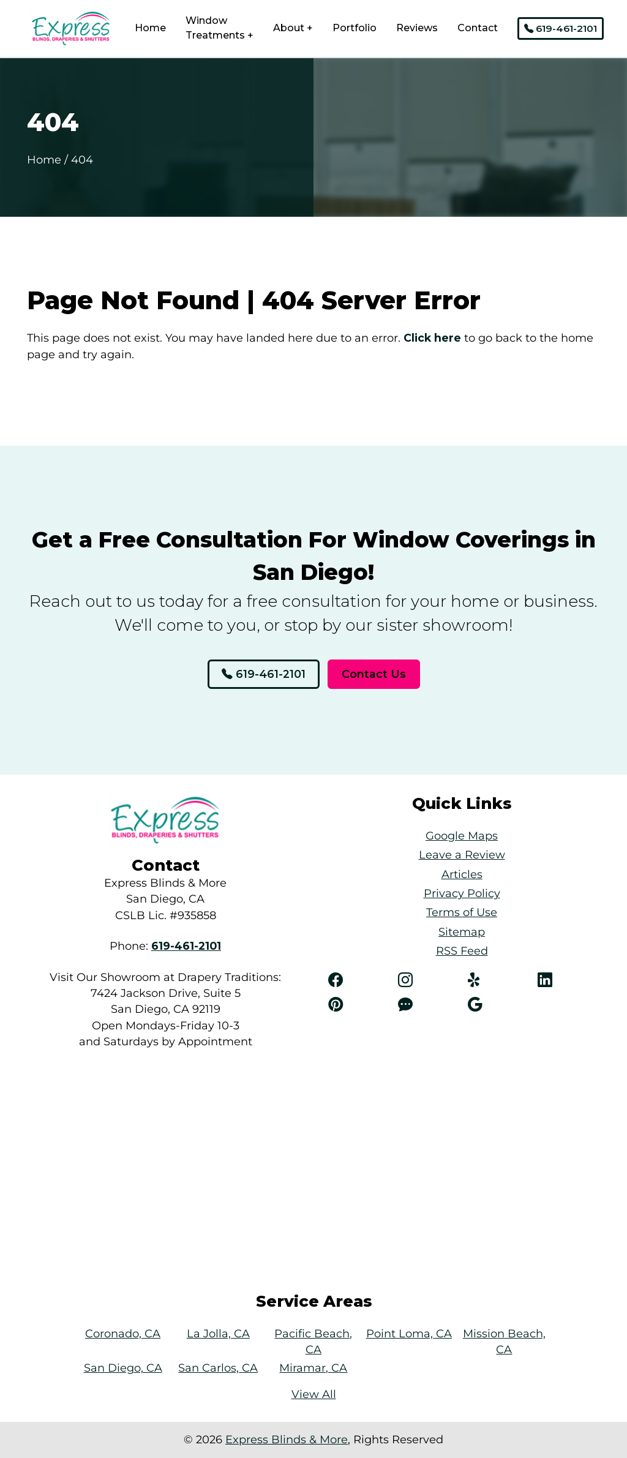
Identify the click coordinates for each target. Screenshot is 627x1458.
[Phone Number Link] (186, 945)
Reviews (417, 28)
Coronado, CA (122, 1333)
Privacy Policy (462, 893)
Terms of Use (461, 912)
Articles (461, 874)
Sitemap (461, 931)
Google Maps (462, 835)
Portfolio (354, 28)
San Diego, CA (123, 1367)
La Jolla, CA (218, 1333)
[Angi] (426, 1005)
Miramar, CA (313, 1367)
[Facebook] (357, 980)
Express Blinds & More (286, 1439)
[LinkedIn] (566, 980)
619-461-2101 (560, 28)
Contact (477, 28)
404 (82, 159)
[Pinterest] (357, 1005)
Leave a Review (462, 854)
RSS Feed (462, 950)
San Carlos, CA (218, 1367)
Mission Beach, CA (504, 1341)
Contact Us (374, 673)
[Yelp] (496, 980)
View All (313, 1394)
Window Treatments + (219, 28)
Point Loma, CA (409, 1333)
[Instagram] (426, 980)
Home (150, 28)
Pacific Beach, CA (313, 1341)
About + (293, 28)
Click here (432, 337)
